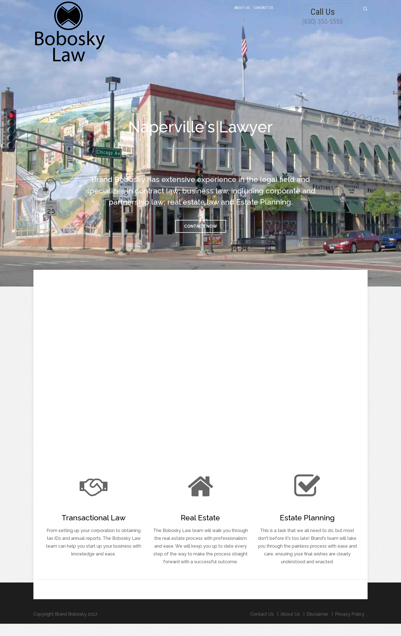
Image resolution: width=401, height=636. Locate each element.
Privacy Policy (349, 626)
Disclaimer (317, 626)
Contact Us (263, 15)
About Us (242, 15)
